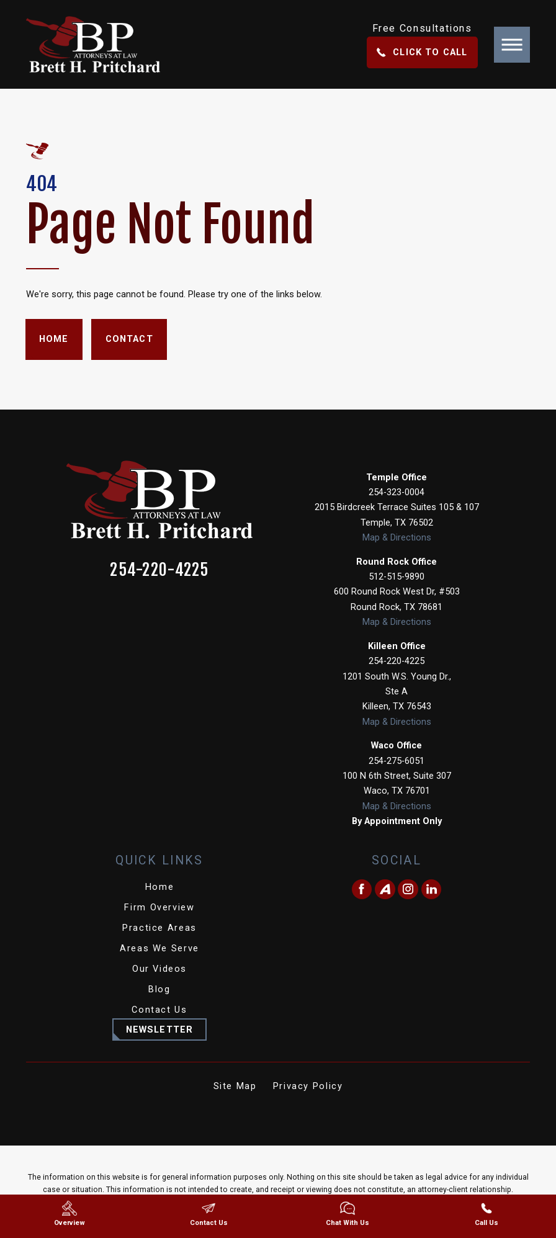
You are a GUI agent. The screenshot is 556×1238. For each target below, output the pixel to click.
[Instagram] (408, 889)
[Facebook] (362, 889)
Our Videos (159, 968)
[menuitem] (159, 887)
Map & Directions (396, 537)
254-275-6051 (396, 760)
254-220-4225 (159, 570)
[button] (512, 45)
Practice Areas (159, 927)
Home (54, 338)
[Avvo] (385, 889)
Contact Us (159, 1009)
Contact (129, 338)
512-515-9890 (396, 576)
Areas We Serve (159, 948)
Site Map (235, 1086)
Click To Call (422, 52)
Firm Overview (159, 907)
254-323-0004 (396, 492)
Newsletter (159, 1029)
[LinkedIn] (431, 889)
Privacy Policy (308, 1086)
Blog (159, 989)
